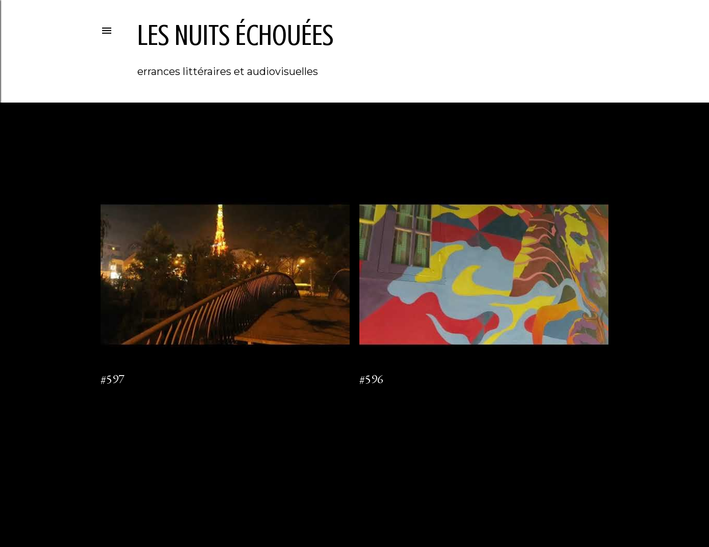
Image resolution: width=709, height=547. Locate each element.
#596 (371, 379)
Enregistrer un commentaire (401, 395)
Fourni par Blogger (355, 498)
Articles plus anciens (564, 436)
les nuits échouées (235, 35)
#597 (113, 379)
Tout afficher (567, 141)
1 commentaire (122, 395)
